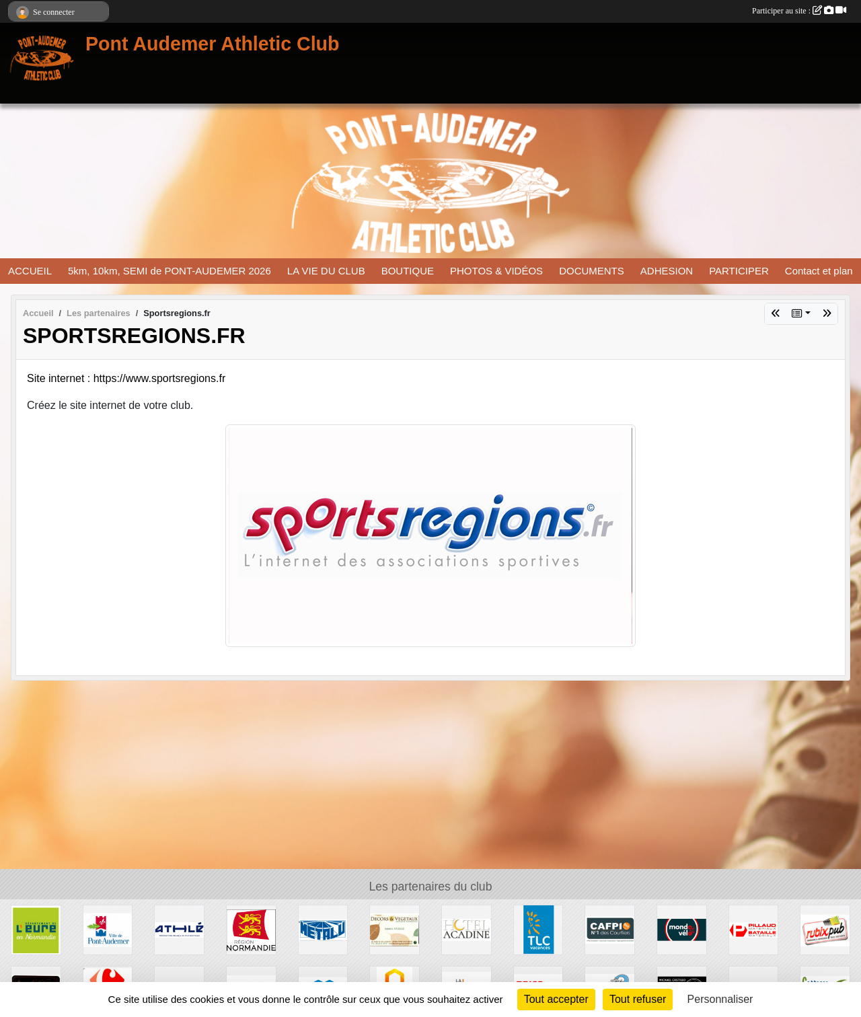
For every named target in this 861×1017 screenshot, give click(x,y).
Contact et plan (819, 270)
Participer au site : (799, 10)
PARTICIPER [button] (739, 270)
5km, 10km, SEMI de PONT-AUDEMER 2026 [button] (169, 270)
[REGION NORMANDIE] (251, 929)
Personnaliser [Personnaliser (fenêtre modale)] (720, 999)
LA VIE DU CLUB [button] (326, 270)
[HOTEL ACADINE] (466, 929)
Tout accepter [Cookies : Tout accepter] (556, 999)
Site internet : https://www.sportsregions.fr (126, 378)
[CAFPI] (610, 929)
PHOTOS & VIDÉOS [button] (496, 270)
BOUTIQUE (407, 270)
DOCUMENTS (591, 270)
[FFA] (179, 929)
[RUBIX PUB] (825, 929)
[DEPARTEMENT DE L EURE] (36, 929)
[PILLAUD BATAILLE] (753, 929)
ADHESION (666, 270)
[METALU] (323, 929)
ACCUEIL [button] (30, 270)
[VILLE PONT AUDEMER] (108, 929)
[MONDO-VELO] (682, 929)
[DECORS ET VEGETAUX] (394, 929)
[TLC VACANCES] (538, 929)
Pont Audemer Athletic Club (212, 43)
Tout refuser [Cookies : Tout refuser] (637, 999)
